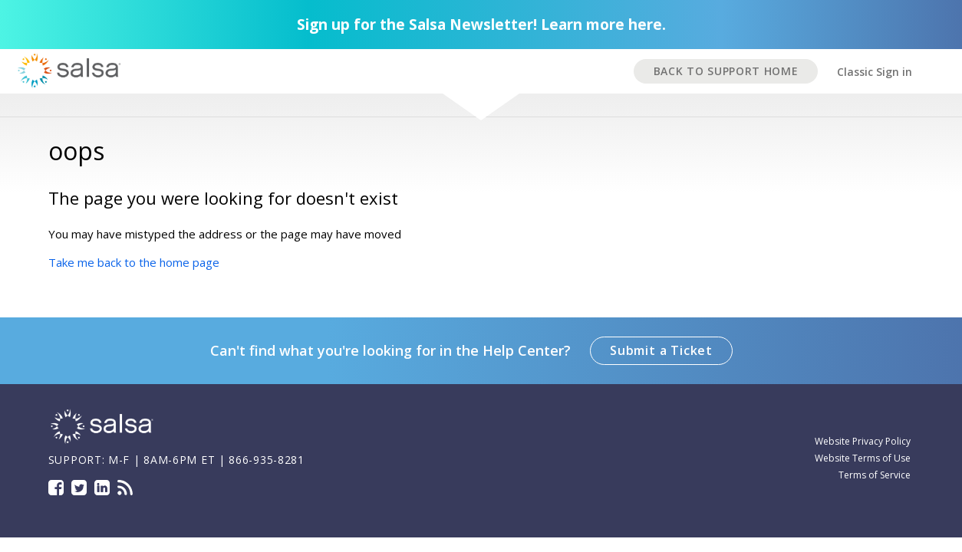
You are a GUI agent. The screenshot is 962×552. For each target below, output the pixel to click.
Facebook (56, 487)
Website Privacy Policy (863, 441)
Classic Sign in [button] (874, 71)
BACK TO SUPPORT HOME (726, 71)
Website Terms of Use (863, 458)
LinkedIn (102, 487)
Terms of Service (874, 474)
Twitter (79, 487)
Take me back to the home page (133, 262)
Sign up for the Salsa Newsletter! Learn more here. (481, 24)
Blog (125, 487)
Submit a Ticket (661, 350)
